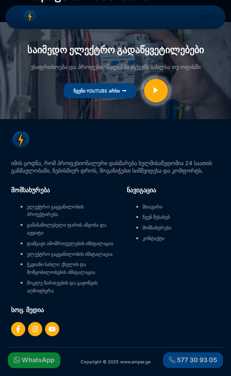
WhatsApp (34, 360)
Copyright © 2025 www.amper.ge (115, 362)
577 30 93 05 (193, 360)
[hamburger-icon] (205, 17)
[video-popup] (156, 90)
